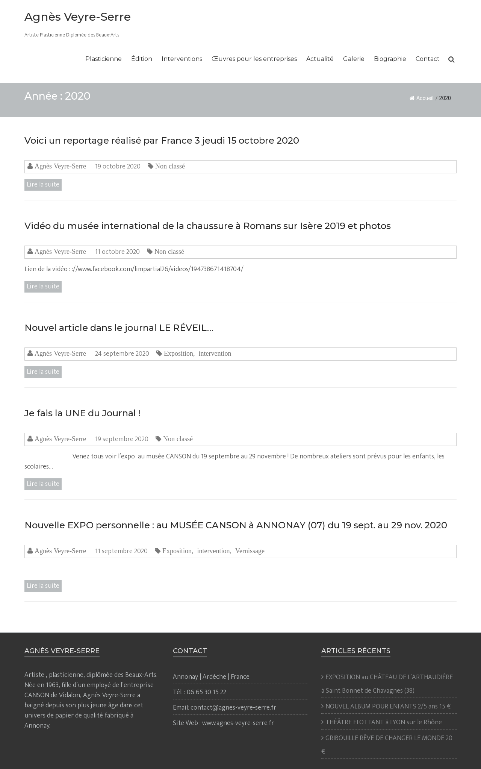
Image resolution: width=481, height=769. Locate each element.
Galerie (354, 58)
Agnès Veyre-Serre (77, 17)
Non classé (170, 166)
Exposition (178, 353)
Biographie (390, 58)
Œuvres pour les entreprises (254, 58)
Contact (428, 58)
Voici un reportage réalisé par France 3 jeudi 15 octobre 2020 (161, 140)
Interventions (182, 58)
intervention (214, 353)
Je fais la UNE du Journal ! (82, 413)
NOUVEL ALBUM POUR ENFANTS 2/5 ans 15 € (388, 706)
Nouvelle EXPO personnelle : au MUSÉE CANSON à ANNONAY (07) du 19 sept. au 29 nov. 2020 (235, 525)
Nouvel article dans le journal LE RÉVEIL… (118, 327)
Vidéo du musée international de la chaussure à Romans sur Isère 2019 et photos (207, 225)
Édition (141, 58)
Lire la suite (43, 184)
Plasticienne (103, 58)
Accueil (422, 98)
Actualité (320, 58)
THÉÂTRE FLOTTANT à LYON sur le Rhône (383, 722)
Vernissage (250, 551)
